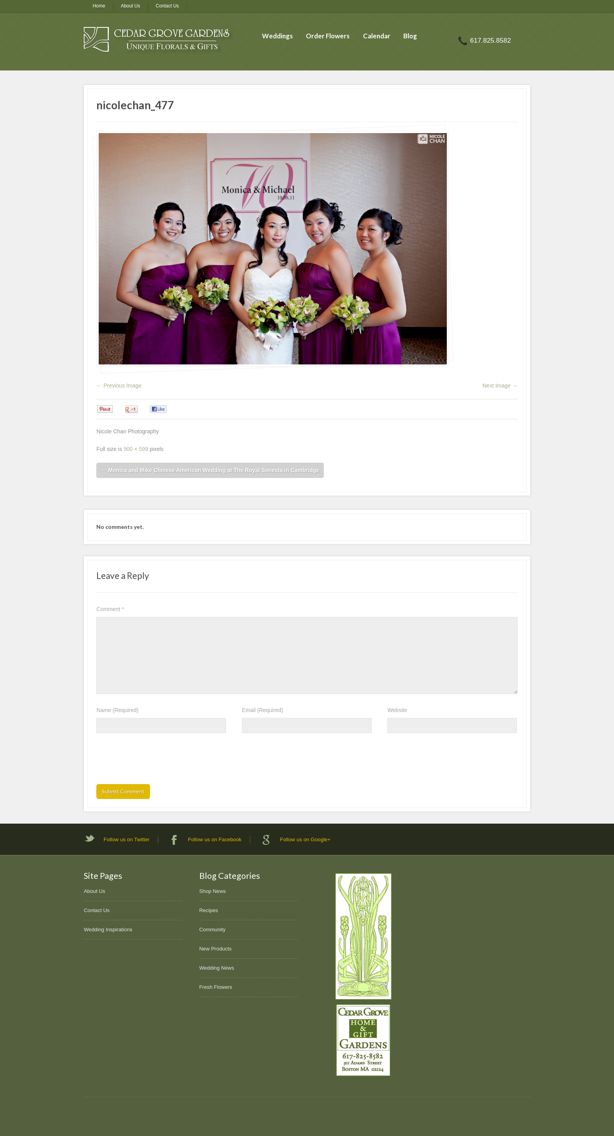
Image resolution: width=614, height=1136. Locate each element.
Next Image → (499, 385)
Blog (410, 36)
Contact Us (167, 6)
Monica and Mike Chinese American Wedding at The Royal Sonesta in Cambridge (210, 470)
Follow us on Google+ (305, 839)
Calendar (376, 36)
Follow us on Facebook (215, 839)
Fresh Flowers (215, 987)
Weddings (277, 36)
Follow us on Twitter (127, 839)
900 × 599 (136, 449)
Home (99, 6)
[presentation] (155, 761)
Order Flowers (328, 36)
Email (262, 710)
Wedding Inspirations (108, 929)
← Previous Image (118, 385)
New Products (215, 949)
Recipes (208, 910)
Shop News (212, 891)
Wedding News (216, 968)
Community (212, 929)
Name (117, 710)
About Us (130, 6)
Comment (110, 609)
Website (397, 710)
